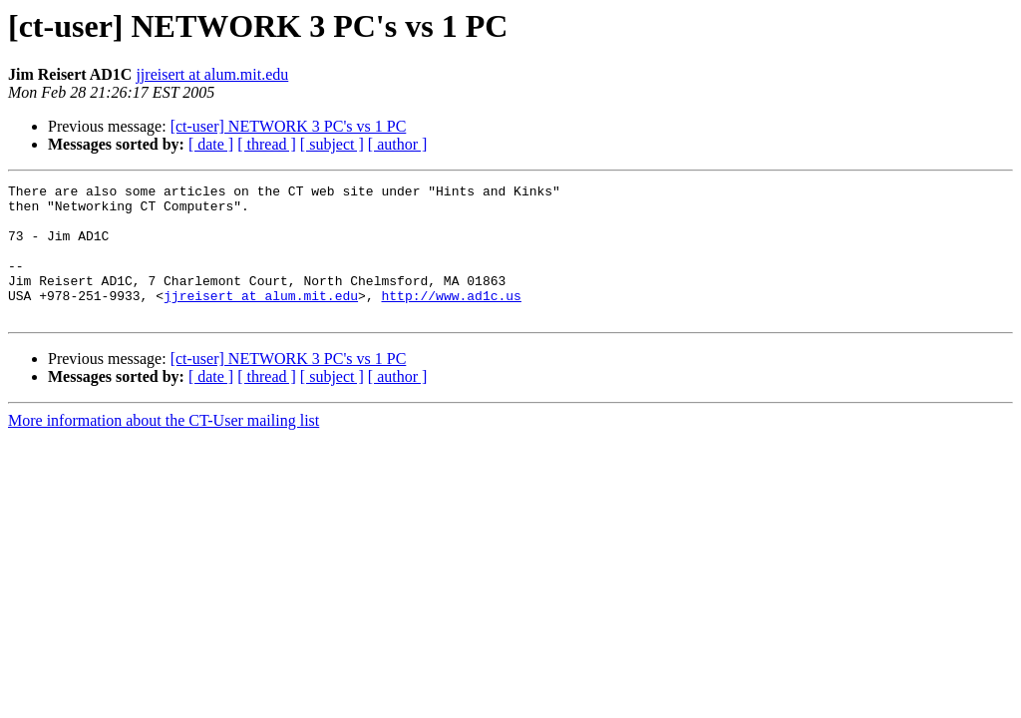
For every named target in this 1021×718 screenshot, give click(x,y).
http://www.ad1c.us (450, 319)
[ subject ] (332, 144)
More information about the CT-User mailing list (163, 447)
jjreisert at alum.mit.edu (212, 74)
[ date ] (210, 144)
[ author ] (398, 144)
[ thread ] (266, 144)
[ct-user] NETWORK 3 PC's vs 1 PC (288, 126)
